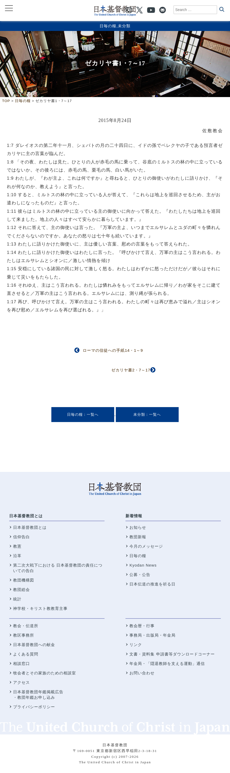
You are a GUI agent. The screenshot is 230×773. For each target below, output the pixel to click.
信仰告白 (21, 537)
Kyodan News (143, 565)
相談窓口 (21, 663)
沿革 (17, 555)
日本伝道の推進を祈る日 (152, 584)
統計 (17, 599)
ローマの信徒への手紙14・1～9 (113, 350)
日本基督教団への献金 (34, 644)
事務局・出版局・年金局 (152, 635)
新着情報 (133, 516)
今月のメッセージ (146, 546)
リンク (135, 644)
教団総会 (21, 589)
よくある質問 (25, 654)
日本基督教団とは (26, 516)
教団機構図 (23, 580)
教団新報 (137, 537)
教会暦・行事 (142, 625)
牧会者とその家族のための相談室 (44, 673)
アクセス (21, 682)
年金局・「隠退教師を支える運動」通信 (167, 663)
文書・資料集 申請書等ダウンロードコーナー (172, 654)
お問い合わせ (142, 673)
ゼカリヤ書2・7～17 (130, 370)
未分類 (124, 26)
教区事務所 (23, 635)
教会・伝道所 (25, 625)
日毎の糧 (108, 26)
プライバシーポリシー (34, 707)
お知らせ (137, 527)
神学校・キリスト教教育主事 (40, 608)
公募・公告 (139, 574)
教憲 (17, 546)
